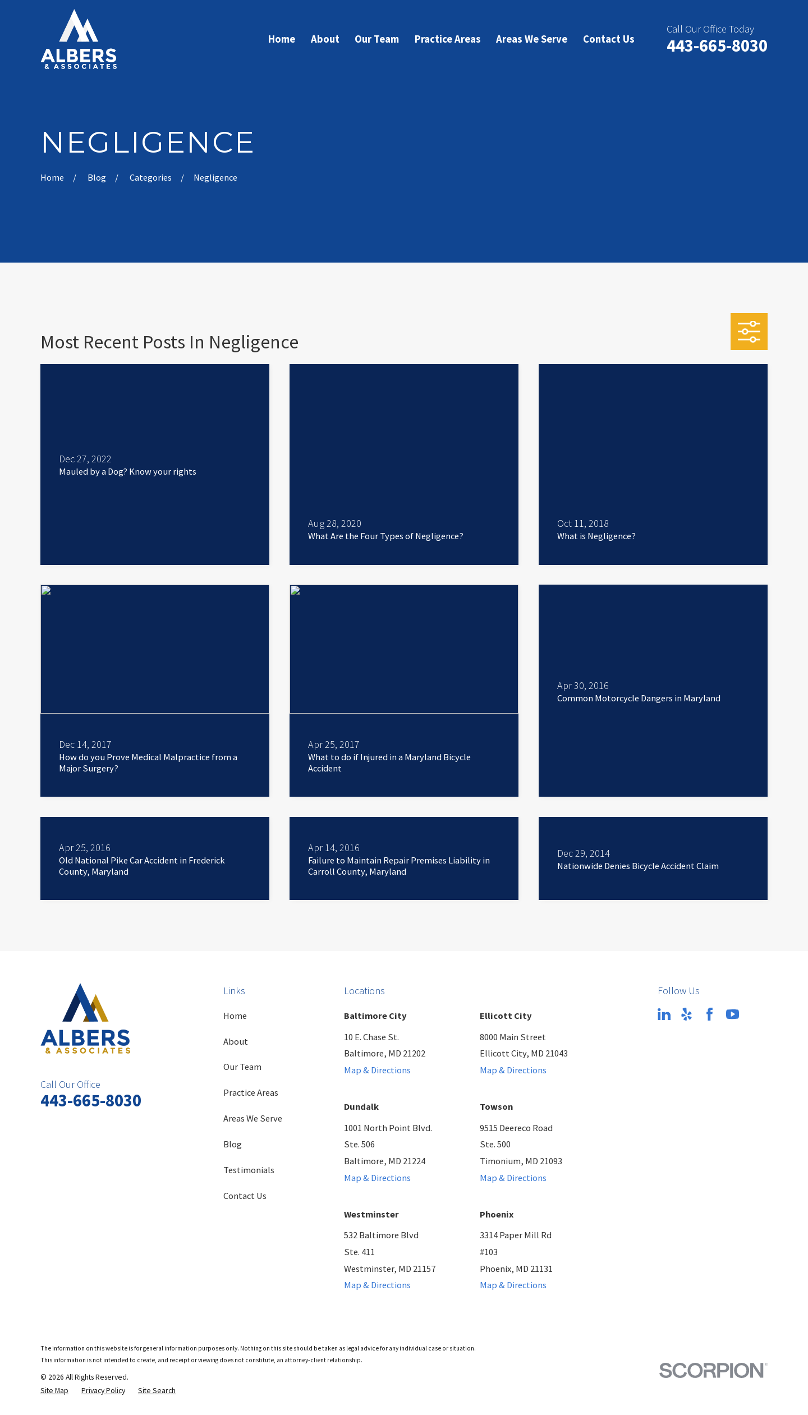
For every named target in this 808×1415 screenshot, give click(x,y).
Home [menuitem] (281, 39)
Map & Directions (377, 1070)
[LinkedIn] (664, 1014)
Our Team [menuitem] (377, 39)
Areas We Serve (252, 1118)
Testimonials (248, 1169)
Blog (232, 1144)
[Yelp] (686, 1014)
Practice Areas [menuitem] (448, 39)
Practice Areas (250, 1092)
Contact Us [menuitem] (609, 39)
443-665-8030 (717, 45)
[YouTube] (732, 1014)
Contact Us (245, 1195)
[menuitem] (54, 1391)
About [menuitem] (325, 39)
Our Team (242, 1066)
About (235, 1041)
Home (235, 1015)
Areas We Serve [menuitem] (531, 39)
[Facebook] (709, 1014)
